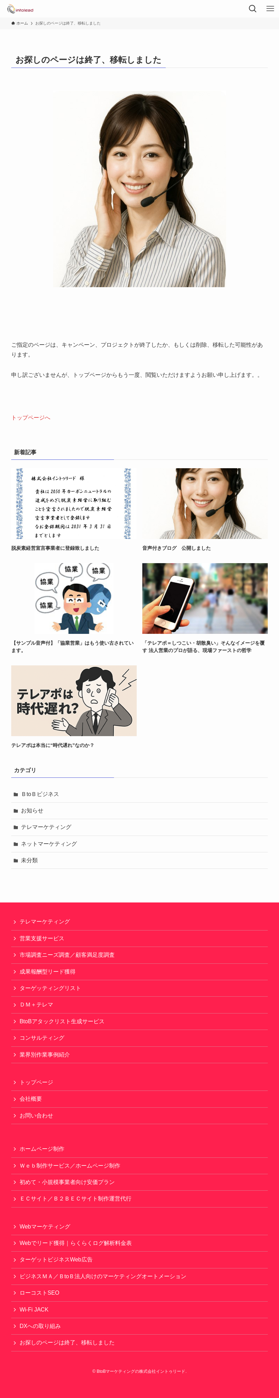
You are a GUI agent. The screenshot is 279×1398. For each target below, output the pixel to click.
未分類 (29, 860)
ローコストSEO (39, 1293)
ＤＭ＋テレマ (36, 1005)
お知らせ (32, 811)
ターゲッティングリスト (50, 988)
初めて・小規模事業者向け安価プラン (67, 1182)
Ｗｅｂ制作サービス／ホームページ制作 (70, 1166)
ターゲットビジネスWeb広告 (56, 1259)
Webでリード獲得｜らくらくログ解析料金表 (76, 1243)
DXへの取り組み (40, 1326)
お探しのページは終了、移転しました (67, 1342)
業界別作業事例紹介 (45, 1055)
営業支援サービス (42, 938)
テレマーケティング (46, 827)
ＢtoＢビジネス (40, 794)
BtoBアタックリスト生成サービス (62, 1021)
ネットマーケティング (49, 844)
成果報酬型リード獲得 (48, 972)
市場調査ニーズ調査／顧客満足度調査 (67, 955)
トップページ (36, 1082)
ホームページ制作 (42, 1149)
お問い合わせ (36, 1116)
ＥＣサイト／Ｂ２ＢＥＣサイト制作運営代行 (75, 1199)
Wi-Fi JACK (34, 1310)
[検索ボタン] (253, 9)
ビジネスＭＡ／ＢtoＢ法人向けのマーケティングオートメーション (103, 1276)
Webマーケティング (45, 1227)
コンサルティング (42, 1038)
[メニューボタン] (270, 9)
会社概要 (31, 1099)
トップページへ (30, 418)
